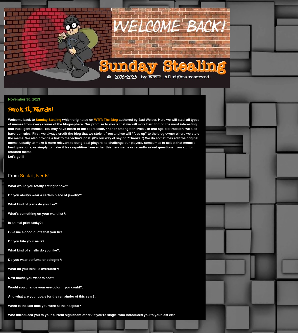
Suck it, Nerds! (30, 110)
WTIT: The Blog (106, 120)
